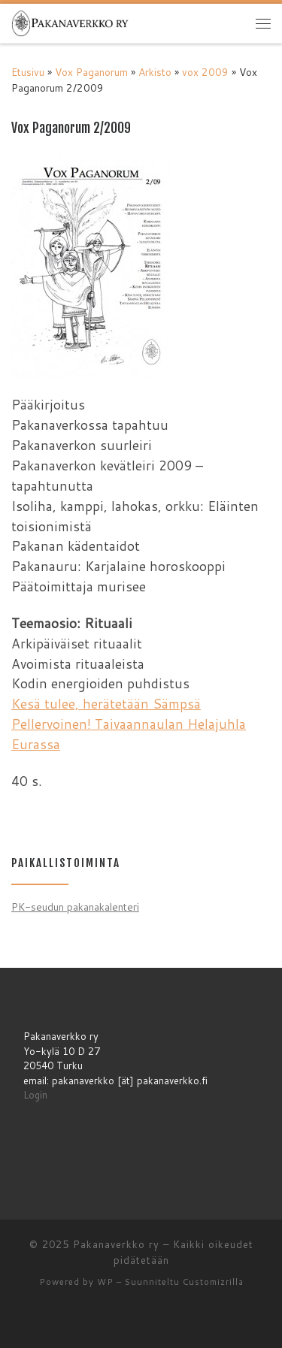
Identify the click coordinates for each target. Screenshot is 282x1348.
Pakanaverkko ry (116, 1244)
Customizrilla (213, 1282)
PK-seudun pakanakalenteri (75, 906)
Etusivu (27, 72)
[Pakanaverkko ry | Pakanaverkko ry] (70, 22)
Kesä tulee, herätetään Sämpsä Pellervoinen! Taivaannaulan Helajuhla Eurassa (128, 724)
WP (105, 1282)
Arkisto (154, 72)
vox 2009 (205, 72)
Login (35, 1095)
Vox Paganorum (91, 72)
